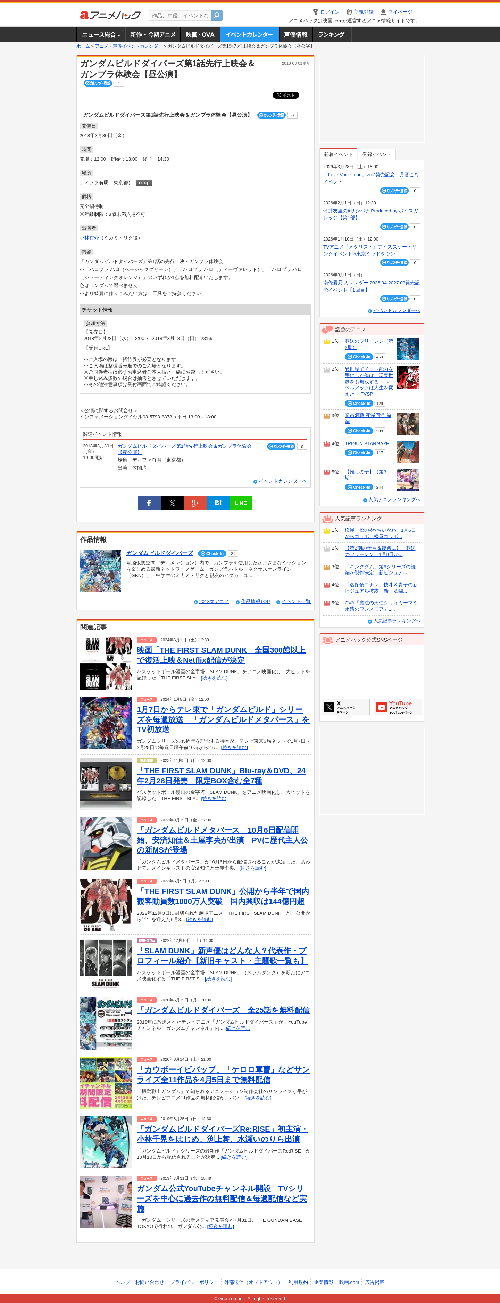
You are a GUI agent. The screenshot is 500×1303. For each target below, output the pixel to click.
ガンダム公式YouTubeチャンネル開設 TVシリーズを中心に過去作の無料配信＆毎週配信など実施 (222, 1198)
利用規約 (298, 1282)
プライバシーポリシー (194, 1282)
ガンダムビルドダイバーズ (159, 553)
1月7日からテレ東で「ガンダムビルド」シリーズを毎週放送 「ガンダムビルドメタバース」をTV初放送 (223, 719)
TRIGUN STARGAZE (367, 443)
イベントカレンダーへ (283, 481)
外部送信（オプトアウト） (253, 1282)
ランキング (332, 34)
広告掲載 (374, 1282)
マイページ (400, 12)
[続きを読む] (214, 678)
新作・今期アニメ (152, 34)
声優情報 (295, 34)
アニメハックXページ (346, 707)
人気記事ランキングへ (396, 621)
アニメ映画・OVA (200, 34)
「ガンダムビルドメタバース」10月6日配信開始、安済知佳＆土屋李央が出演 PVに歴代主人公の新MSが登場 (222, 840)
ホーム (83, 46)
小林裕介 (89, 238)
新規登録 (364, 12)
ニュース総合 (100, 34)
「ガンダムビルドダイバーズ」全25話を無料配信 (223, 1010)
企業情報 (323, 1282)
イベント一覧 (296, 601)
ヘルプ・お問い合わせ (140, 1282)
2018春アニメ (214, 601)
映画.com (349, 1282)
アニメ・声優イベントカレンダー (249, 34)
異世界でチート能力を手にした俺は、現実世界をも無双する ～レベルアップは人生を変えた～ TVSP (369, 382)
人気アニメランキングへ (394, 499)
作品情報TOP (255, 601)
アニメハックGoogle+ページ (398, 707)
